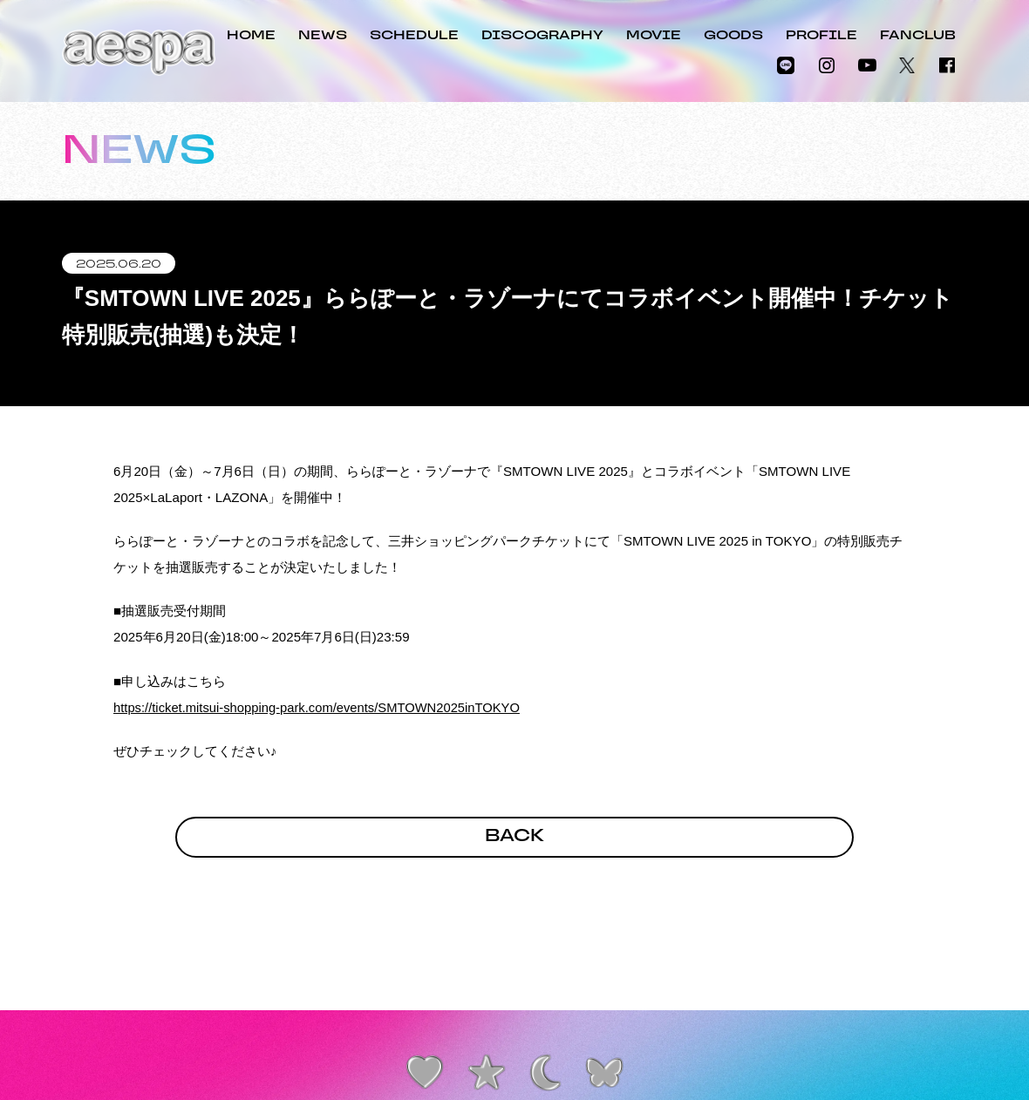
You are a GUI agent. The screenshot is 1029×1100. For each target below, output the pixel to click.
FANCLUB (918, 36)
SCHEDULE (414, 36)
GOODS (733, 36)
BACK (514, 838)
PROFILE (821, 36)
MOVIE (653, 36)
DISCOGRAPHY (542, 36)
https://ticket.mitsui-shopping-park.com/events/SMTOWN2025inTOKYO (320, 707)
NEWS (322, 36)
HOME (251, 36)
